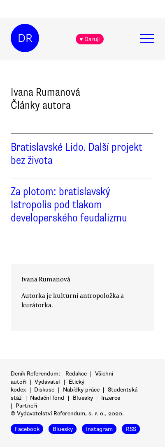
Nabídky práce (81, 389)
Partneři (26, 405)
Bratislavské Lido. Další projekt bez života (76, 153)
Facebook (27, 428)
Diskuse (44, 389)
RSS (131, 428)
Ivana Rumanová (45, 279)
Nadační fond (47, 397)
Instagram (99, 428)
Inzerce (110, 397)
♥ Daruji (89, 39)
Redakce (76, 373)
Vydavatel (47, 381)
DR (25, 38)
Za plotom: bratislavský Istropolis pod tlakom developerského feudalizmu (69, 204)
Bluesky (83, 397)
